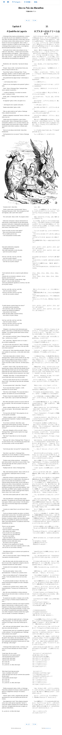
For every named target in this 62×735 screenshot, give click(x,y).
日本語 (27, 2)
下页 (34, 20)
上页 (28, 20)
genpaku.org (48, 728)
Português (16, 2)
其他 (36, 2)
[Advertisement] (31, 14)
